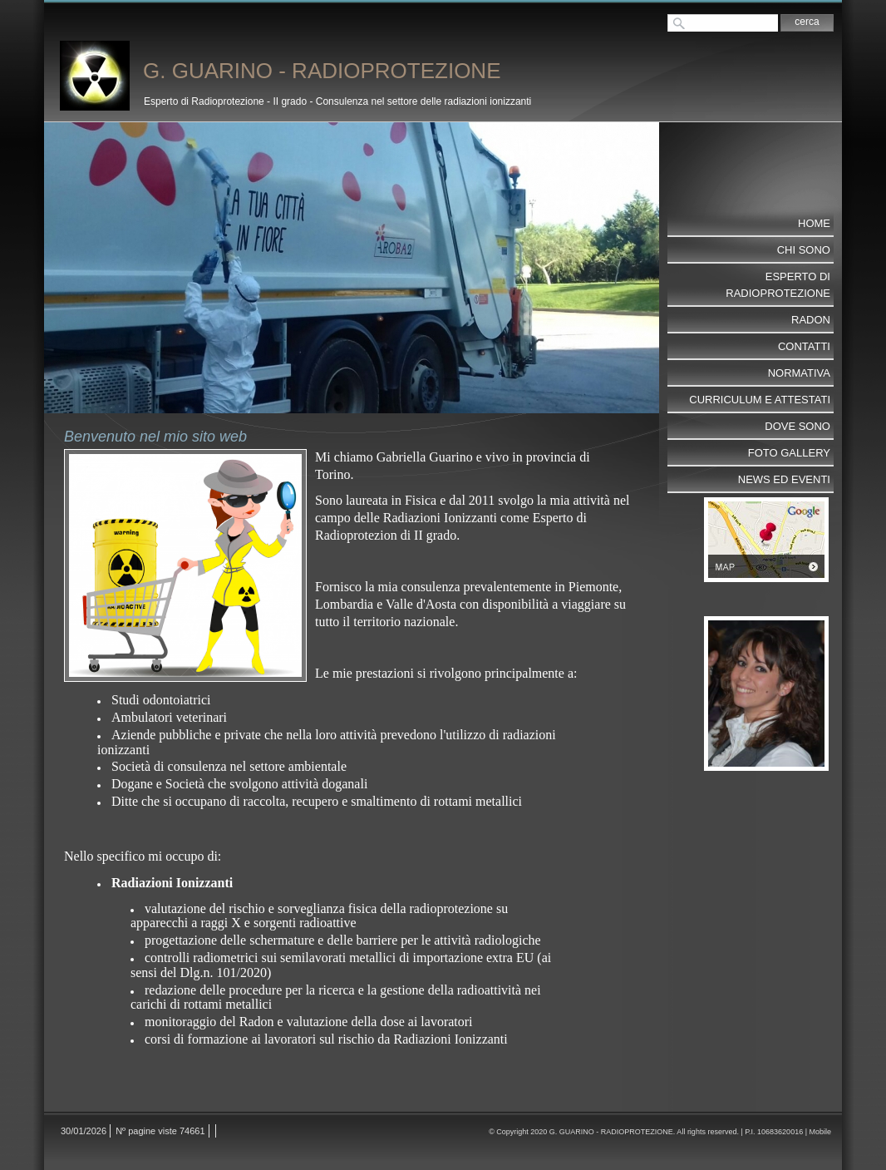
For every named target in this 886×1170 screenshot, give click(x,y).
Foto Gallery (789, 453)
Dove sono (797, 426)
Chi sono (803, 250)
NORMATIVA (799, 373)
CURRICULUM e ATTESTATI (759, 399)
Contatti (804, 346)
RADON (810, 319)
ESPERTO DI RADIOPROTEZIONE (778, 284)
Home (814, 223)
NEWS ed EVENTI (784, 479)
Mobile (820, 1132)
